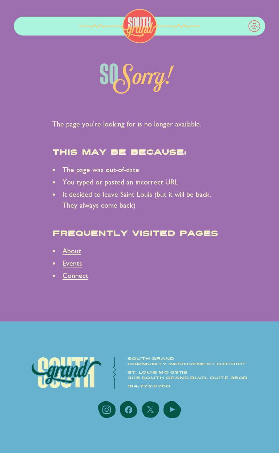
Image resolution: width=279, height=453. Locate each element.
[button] (254, 26)
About (71, 251)
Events (72, 263)
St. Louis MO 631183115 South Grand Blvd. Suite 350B (187, 375)
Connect (75, 275)
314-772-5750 (149, 386)
